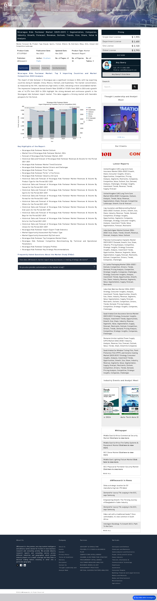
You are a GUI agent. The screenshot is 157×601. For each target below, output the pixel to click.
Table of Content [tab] (45, 68)
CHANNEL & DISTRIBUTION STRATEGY (93, 564)
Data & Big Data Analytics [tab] (81, 68)
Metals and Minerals (119, 583)
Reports (63, 5)
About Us (43, 5)
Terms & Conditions (66, 564)
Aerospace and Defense (120, 554)
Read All (107, 481)
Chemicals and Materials (121, 557)
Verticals (89, 5)
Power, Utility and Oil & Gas (122, 562)
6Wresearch (25, 600)
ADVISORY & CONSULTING (89, 554)
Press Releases (76, 5)
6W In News (101, 5)
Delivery (62, 567)
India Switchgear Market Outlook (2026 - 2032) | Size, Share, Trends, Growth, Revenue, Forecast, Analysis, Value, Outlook (121, 235)
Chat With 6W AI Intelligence (144, 597)
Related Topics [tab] (61, 68)
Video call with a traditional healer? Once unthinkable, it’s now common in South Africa (120, 524)
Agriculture (116, 591)
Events (111, 5)
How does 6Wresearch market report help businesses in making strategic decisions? (57, 260)
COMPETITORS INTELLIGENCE (90, 562)
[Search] (135, 86)
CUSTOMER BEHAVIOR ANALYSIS (91, 570)
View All (121, 137)
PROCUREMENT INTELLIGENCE (91, 567)
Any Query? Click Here (121, 74)
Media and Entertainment (121, 585)
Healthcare (116, 572)
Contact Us (140, 5)
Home (34, 5)
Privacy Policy (64, 562)
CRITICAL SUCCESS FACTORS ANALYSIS (94, 578)
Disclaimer (63, 570)
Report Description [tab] (27, 68)
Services (53, 5)
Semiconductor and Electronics (123, 559)
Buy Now (121, 55)
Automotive (116, 575)
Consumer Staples (118, 578)
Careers (61, 559)
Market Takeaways (124, 5)
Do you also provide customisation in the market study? (57, 268)
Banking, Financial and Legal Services (126, 580)
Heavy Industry (117, 564)
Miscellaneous (117, 588)
